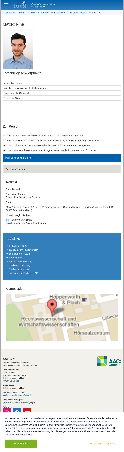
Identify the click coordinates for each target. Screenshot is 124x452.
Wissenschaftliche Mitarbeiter (72, 12)
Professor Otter (47, 12)
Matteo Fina (95, 12)
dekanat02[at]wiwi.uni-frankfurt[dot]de (19, 402)
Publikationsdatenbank (20, 261)
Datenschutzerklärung (20, 434)
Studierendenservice (19, 269)
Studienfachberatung (19, 265)
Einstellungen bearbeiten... (103, 443)
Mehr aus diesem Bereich (19, 157)
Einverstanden (21, 443)
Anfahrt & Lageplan (11, 381)
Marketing (32, 12)
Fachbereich (10, 12)
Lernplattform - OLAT (19, 254)
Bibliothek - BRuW (18, 246)
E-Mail (9, 223)
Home (22, 12)
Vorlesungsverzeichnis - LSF (23, 273)
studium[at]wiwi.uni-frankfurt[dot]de (18, 395)
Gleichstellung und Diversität (23, 250)
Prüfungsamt (15, 257)
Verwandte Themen (16, 169)
